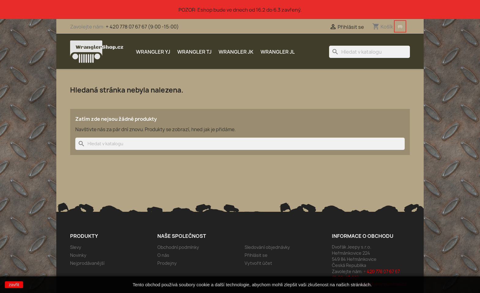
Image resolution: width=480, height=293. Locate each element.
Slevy (75, 247)
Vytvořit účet (258, 263)
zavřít (14, 284)
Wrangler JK (236, 51)
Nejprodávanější (87, 263)
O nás (163, 255)
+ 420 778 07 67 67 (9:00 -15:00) (142, 26)
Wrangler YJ (153, 51)
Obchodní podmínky (178, 247)
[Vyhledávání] (369, 52)
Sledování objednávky (267, 247)
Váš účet (257, 236)
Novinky (78, 255)
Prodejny (167, 263)
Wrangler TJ (194, 51)
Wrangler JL (278, 51)
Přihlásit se (256, 255)
